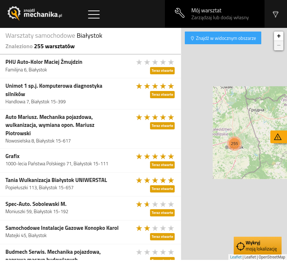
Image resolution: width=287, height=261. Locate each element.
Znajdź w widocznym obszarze (225, 38)
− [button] (279, 45)
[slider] (155, 62)
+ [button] (279, 36)
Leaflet (236, 257)
